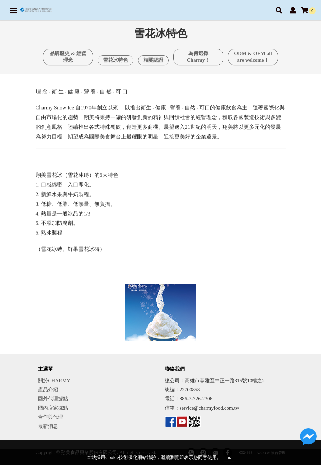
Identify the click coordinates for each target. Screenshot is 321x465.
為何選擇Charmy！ (198, 56)
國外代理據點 (53, 398)
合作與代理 (50, 417)
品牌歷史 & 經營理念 (68, 56)
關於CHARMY (54, 380)
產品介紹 (48, 389)
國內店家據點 (53, 408)
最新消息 (48, 426)
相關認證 (153, 60)
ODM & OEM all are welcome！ (253, 56)
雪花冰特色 (115, 60)
